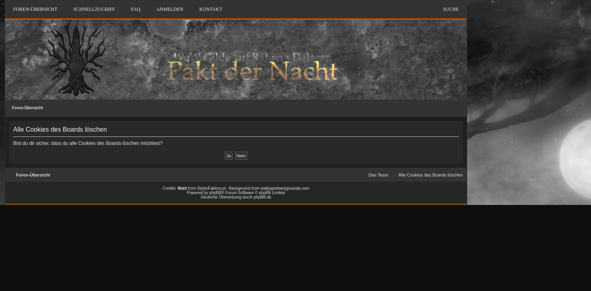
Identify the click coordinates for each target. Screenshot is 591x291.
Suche (451, 9)
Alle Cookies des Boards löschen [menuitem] (430, 175)
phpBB (215, 193)
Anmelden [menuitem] (169, 9)
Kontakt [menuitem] (210, 9)
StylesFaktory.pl (211, 188)
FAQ (135, 9)
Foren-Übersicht (27, 108)
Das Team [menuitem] (378, 175)
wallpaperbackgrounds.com (284, 188)
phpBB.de (262, 197)
